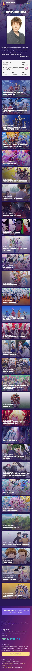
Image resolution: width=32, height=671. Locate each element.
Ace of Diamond (9, 302)
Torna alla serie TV (25, 57)
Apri (26, 67)
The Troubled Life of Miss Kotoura (13, 457)
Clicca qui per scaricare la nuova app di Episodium (16, 611)
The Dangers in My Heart (13, 198)
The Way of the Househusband (15, 181)
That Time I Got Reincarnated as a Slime (15, 110)
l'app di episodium (9, 667)
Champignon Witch (11, 527)
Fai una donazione (15, 654)
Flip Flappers (8, 493)
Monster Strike (9, 579)
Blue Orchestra (9, 354)
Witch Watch (8, 267)
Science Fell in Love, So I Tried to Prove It (15, 249)
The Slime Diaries (10, 285)
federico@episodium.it (7, 663)
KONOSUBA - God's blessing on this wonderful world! (15, 145)
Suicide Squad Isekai (11, 233)
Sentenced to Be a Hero (12, 215)
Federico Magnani (11, 623)
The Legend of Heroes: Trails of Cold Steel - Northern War (16, 474)
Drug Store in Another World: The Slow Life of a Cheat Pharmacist (15, 387)
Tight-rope (7, 562)
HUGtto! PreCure (10, 510)
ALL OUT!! (6, 406)
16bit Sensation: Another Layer (16, 544)
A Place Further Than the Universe (13, 318)
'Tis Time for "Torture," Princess (13, 595)
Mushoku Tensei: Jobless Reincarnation (13, 93)
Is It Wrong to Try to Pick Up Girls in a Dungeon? (14, 128)
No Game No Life (9, 163)
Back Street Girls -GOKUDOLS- (15, 337)
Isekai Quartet (9, 371)
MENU (28, 4)
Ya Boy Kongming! (10, 441)
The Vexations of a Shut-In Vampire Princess (14, 422)
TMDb (7, 634)
